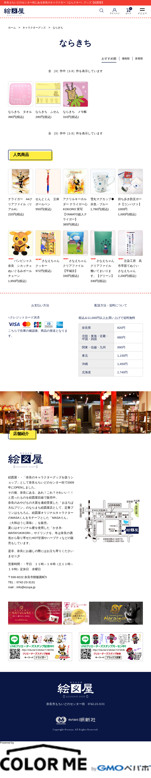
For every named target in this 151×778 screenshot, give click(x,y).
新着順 (138, 59)
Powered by (75, 745)
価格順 (124, 59)
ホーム (12, 28)
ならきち (63, 28)
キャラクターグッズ (37, 28)
